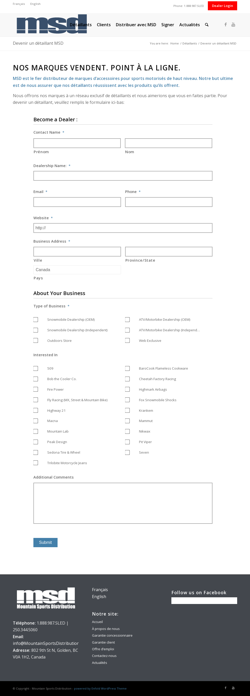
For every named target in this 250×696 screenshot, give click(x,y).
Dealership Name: (51, 165)
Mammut (146, 420)
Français (19, 4)
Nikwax (144, 431)
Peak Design (57, 441)
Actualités (99, 662)
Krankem (146, 410)
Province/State (140, 260)
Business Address (51, 241)
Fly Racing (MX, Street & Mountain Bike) (77, 400)
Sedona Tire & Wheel (63, 452)
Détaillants (189, 43)
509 (50, 368)
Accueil (97, 621)
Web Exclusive (150, 340)
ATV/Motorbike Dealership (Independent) (171, 330)
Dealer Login (222, 5)
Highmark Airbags (153, 389)
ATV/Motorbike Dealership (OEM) (164, 319)
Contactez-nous (104, 655)
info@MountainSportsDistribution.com (50, 643)
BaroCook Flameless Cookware (163, 368)
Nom (129, 151)
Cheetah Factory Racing (157, 379)
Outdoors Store (59, 340)
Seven (144, 452)
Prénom (41, 151)
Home (174, 43)
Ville (38, 260)
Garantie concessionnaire (112, 635)
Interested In (45, 354)
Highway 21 (56, 410)
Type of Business (51, 306)
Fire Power (55, 389)
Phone (133, 191)
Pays (38, 277)
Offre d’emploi (103, 649)
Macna (52, 420)
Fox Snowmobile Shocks (158, 400)
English (35, 4)
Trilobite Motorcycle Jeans (67, 463)
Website (43, 217)
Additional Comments (53, 477)
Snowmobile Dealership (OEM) (71, 319)
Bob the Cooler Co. (62, 379)
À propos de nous (106, 628)
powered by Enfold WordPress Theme (100, 688)
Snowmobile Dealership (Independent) (77, 330)
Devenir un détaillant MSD (38, 43)
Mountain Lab (58, 431)
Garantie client (103, 642)
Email (40, 191)
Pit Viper (145, 441)
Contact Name (48, 132)
